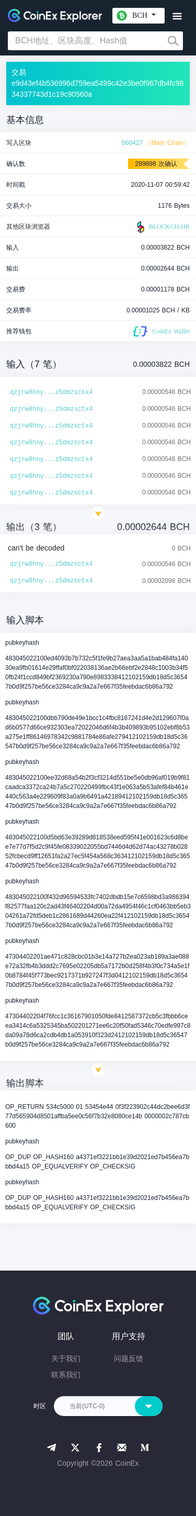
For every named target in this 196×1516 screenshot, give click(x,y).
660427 (132, 143)
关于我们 (65, 1358)
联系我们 (65, 1375)
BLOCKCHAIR (162, 227)
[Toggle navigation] (177, 16)
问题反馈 (128, 1358)
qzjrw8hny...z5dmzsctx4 (51, 392)
